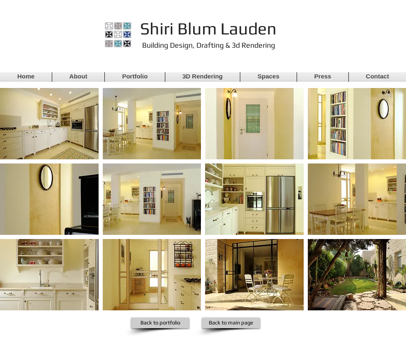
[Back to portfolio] (160, 323)
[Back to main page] (231, 323)
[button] (49, 123)
